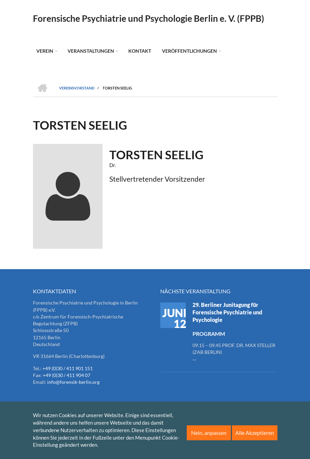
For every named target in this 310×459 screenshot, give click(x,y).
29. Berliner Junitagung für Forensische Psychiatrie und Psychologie (227, 312)
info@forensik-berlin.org (73, 382)
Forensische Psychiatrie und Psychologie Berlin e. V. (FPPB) (148, 18)
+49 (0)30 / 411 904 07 (66, 375)
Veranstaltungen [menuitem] (91, 51)
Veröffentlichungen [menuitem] (189, 51)
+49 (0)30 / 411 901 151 (67, 368)
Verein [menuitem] (44, 51)
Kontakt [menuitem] (139, 51)
